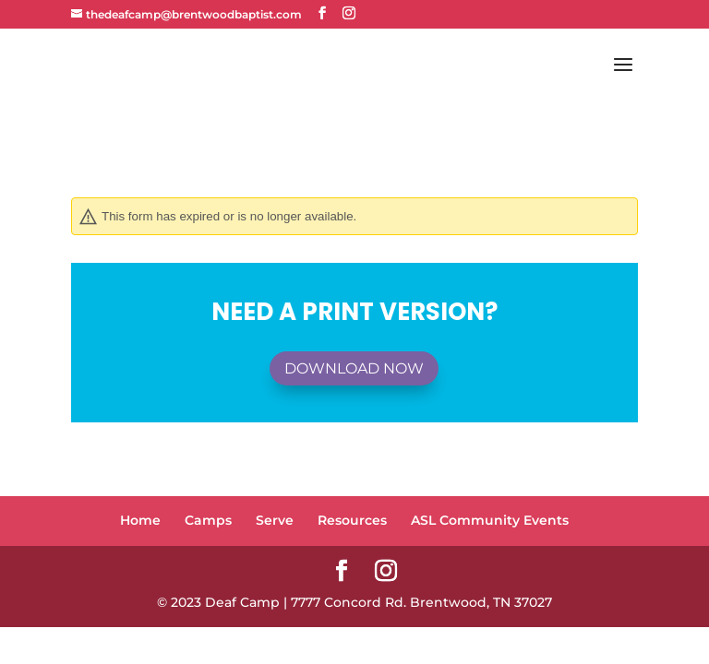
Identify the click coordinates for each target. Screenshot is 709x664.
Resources (352, 520)
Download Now (354, 368)
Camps (208, 520)
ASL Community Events (490, 520)
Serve (275, 520)
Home (140, 520)
